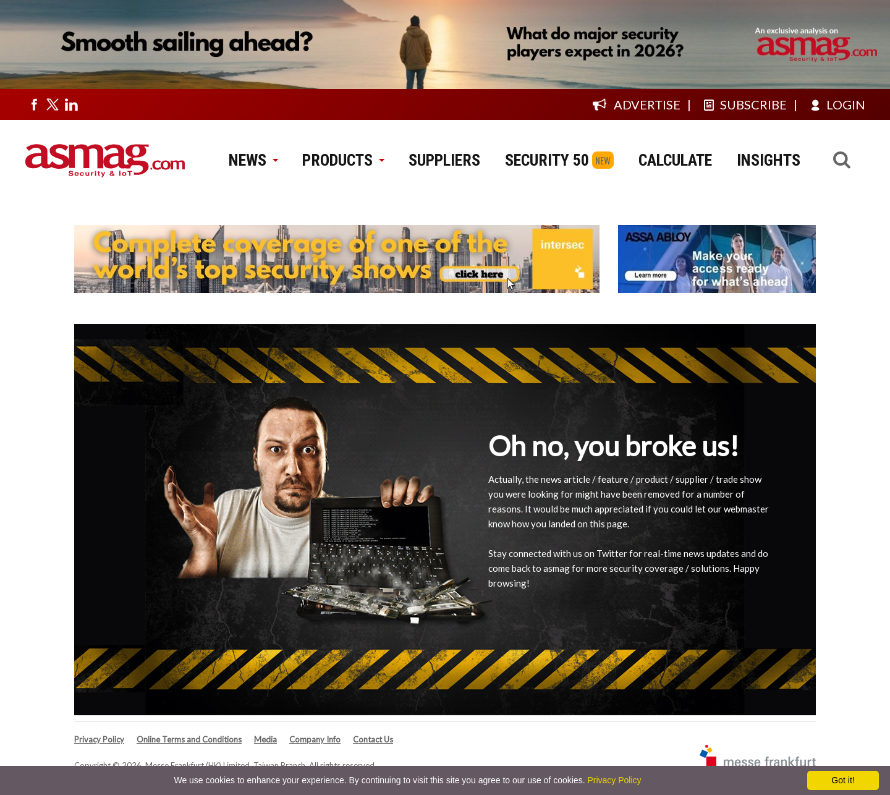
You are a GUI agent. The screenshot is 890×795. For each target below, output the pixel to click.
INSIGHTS (768, 160)
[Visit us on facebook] (34, 104)
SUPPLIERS (444, 160)
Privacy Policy (99, 739)
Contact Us (373, 739)
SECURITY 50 (547, 160)
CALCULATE (675, 160)
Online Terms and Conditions (189, 739)
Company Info (315, 739)
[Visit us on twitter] (52, 104)
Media (265, 739)
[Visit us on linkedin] (71, 104)
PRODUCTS (343, 160)
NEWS (253, 160)
